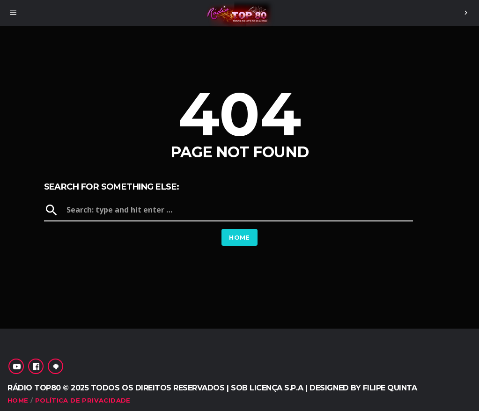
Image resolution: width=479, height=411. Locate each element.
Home (239, 237)
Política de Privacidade (83, 400)
